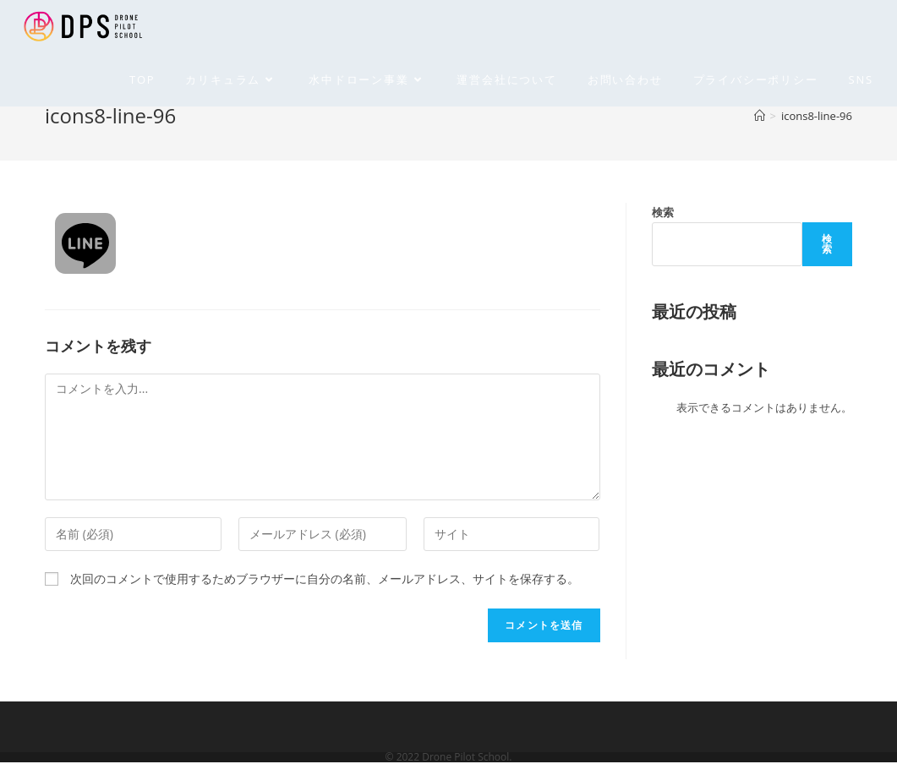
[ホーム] (759, 115)
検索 (663, 212)
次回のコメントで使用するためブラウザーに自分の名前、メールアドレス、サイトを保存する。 (324, 578)
